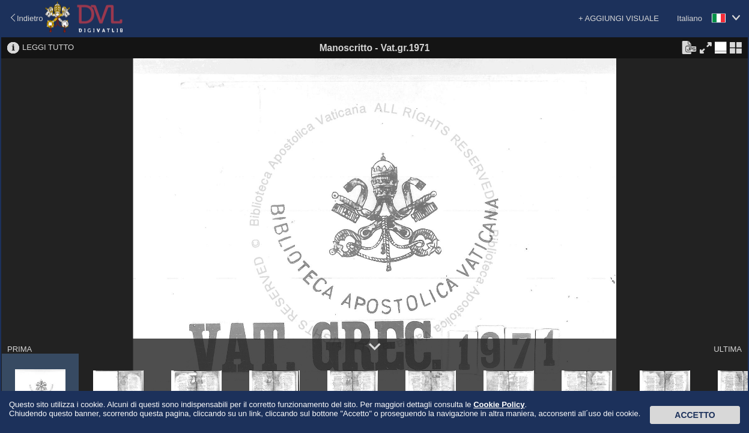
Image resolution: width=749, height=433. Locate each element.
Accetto (695, 415)
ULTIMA (728, 349)
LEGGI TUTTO (48, 47)
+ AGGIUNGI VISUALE (618, 18)
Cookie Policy (498, 404)
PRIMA (19, 349)
